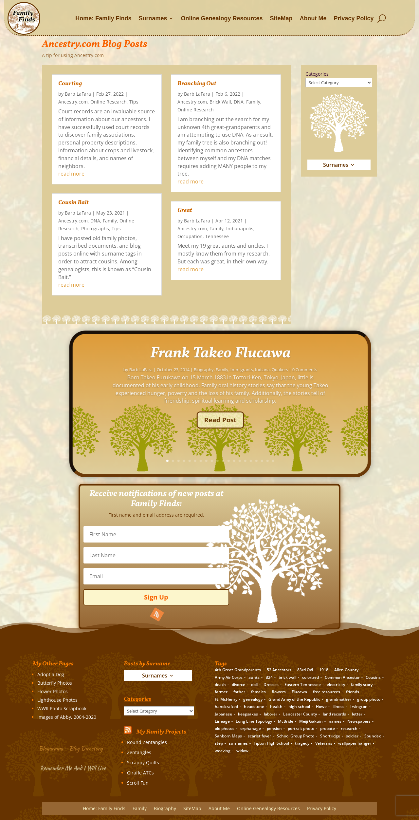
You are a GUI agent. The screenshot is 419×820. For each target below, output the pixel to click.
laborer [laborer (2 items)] (270, 714)
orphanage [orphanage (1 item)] (250, 728)
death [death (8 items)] (220, 684)
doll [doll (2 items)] (254, 684)
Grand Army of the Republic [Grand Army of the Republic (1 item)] (294, 699)
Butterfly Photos (54, 683)
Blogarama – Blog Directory (71, 747)
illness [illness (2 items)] (338, 706)
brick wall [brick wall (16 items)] (287, 677)
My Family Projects (161, 732)
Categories (317, 74)
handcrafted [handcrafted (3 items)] (226, 706)
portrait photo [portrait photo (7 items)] (301, 728)
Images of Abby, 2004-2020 (66, 717)
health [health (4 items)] (276, 706)
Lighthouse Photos (57, 700)
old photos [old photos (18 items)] (224, 728)
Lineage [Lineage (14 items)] (222, 721)
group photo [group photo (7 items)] (368, 699)
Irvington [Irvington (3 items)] (359, 706)
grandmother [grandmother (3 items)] (338, 699)
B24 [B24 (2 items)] (269, 677)
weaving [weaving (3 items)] (222, 750)
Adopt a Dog (50, 674)
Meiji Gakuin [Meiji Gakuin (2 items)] (311, 721)
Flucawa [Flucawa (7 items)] (299, 692)
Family (110, 221)
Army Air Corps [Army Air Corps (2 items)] (229, 677)
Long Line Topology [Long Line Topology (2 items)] (254, 721)
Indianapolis (239, 228)
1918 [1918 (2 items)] (323, 670)
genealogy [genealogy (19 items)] (253, 699)
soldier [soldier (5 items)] (352, 736)
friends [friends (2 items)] (352, 692)
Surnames (152, 18)
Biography (165, 808)
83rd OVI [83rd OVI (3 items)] (305, 670)
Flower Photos (52, 691)
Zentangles (139, 752)
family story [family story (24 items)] (362, 684)
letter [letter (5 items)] (357, 714)
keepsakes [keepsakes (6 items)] (248, 714)
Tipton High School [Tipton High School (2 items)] (271, 743)
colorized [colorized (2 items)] (310, 677)
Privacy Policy (354, 18)
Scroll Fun (138, 783)
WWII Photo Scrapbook (61, 708)
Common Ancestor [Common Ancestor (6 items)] (342, 677)
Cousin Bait (73, 203)
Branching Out (196, 84)
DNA (95, 221)
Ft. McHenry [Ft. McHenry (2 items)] (226, 699)
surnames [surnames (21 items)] (238, 743)
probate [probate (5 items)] (327, 728)
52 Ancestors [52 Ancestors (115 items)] (279, 670)
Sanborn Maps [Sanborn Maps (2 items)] (228, 736)
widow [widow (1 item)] (242, 750)
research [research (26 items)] (349, 728)
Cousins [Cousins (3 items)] (373, 677)
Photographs (95, 228)
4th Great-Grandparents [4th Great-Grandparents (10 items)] (238, 670)
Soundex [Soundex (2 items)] (372, 736)
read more (71, 173)
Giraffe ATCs (140, 773)
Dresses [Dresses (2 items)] (271, 684)
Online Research (108, 102)
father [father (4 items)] (239, 692)
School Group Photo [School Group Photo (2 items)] (295, 736)
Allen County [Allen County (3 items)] (346, 670)
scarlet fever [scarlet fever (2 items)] (259, 736)
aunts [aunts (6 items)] (254, 677)
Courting (70, 84)
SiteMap (281, 18)
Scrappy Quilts (143, 762)
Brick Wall (220, 102)
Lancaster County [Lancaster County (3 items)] (300, 714)
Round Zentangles (147, 742)
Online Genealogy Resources (222, 18)
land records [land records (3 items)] (334, 714)
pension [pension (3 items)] (274, 728)
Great (184, 210)
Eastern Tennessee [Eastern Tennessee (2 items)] (302, 684)
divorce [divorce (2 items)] (238, 684)
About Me (313, 18)
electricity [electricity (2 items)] (336, 684)
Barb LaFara (78, 94)
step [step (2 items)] (219, 743)
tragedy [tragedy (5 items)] (302, 743)
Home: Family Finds (103, 18)
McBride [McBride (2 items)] (285, 721)
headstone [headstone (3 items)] (254, 706)
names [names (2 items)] (335, 721)
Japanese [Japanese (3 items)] (223, 714)
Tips (133, 102)
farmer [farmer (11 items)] (221, 692)
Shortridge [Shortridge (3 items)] (330, 736)
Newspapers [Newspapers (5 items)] (359, 721)
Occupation (190, 236)
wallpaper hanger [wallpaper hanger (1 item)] (354, 743)
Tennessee (217, 236)
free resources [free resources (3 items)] (326, 692)
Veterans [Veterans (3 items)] (323, 743)
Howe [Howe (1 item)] (321, 706)
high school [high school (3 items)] (299, 706)
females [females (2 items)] (258, 692)
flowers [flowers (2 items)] (279, 692)
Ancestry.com (73, 102)
